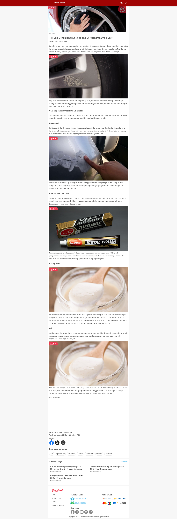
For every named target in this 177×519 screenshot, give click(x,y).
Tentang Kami (56, 498)
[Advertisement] (88, 415)
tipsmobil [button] (108, 454)
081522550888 (80, 503)
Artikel (53, 502)
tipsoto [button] (80, 454)
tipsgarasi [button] (71, 454)
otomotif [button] (99, 454)
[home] (125, 3)
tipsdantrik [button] (89, 454)
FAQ (53, 495)
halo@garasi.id (80, 498)
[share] (121, 3)
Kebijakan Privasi (57, 505)
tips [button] (51, 454)
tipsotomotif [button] (60, 454)
